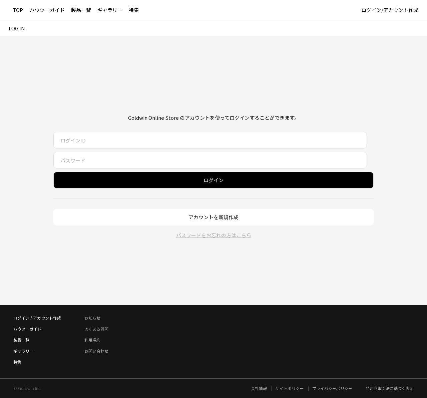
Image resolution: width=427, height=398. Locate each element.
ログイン (213, 179)
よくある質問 (96, 329)
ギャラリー (109, 9)
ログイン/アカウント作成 (389, 9)
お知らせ (92, 318)
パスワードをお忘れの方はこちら (213, 235)
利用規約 (92, 340)
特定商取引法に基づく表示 (390, 388)
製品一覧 (81, 9)
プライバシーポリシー (332, 388)
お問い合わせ (96, 351)
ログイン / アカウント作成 (37, 318)
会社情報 (259, 388)
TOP (18, 9)
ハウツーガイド (47, 9)
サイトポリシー (290, 388)
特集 (134, 9)
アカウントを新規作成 (213, 217)
